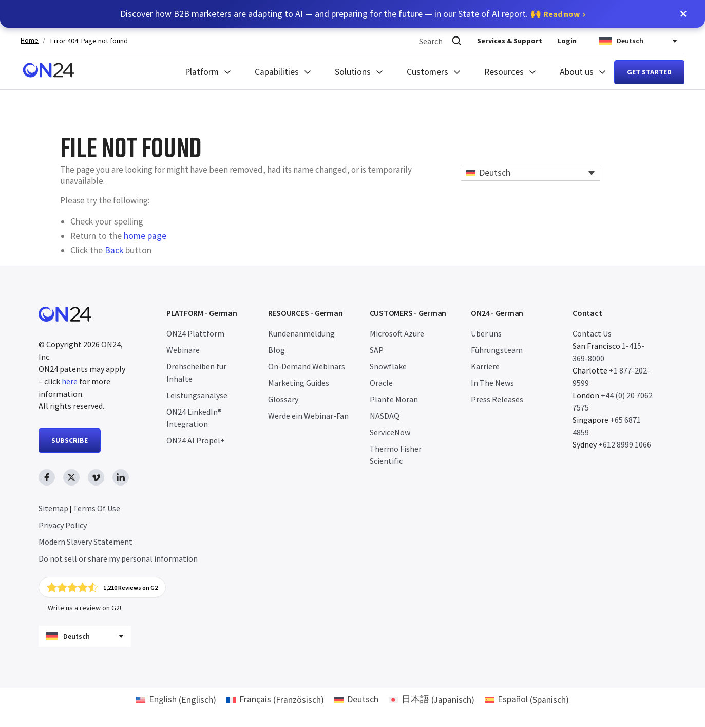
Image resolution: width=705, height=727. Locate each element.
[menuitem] (531, 173)
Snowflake (388, 366)
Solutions (353, 72)
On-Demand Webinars (306, 366)
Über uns (486, 333)
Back (114, 250)
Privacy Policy (63, 525)
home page (145, 235)
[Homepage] (49, 72)
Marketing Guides (298, 383)
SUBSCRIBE (69, 440)
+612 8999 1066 (624, 444)
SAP (377, 350)
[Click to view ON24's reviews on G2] (102, 587)
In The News (492, 383)
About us (577, 72)
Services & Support (509, 40)
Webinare (183, 350)
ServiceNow (390, 432)
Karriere (485, 366)
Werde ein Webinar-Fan (308, 416)
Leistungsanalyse (196, 395)
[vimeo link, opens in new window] (96, 477)
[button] (683, 14)
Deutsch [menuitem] (494, 172)
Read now (561, 14)
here (70, 381)
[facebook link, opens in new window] (47, 477)
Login (567, 40)
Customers (427, 72)
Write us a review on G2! (84, 607)
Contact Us (592, 333)
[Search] (456, 41)
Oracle (381, 383)
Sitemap (53, 508)
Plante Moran (394, 399)
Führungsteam (497, 350)
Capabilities (277, 72)
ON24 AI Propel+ (195, 440)
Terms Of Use (96, 508)
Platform (202, 72)
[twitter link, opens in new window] (71, 477)
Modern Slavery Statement (85, 541)
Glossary (283, 399)
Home (30, 40)
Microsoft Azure (397, 333)
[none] (531, 173)
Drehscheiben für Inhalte (196, 372)
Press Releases (497, 399)
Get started (649, 72)
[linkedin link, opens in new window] (120, 477)
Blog (276, 350)
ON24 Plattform (195, 333)
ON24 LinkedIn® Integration (194, 417)
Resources (504, 72)
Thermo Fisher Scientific (396, 454)
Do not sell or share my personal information (118, 558)
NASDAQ (384, 416)
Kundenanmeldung (301, 333)
